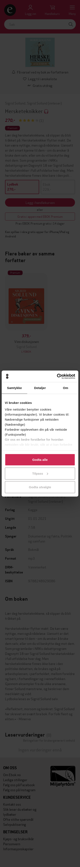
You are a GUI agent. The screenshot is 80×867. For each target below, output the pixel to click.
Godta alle (40, 459)
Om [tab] (65, 388)
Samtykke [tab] (14, 388)
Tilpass (40, 473)
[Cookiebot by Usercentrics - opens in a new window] (57, 376)
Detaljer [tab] (40, 388)
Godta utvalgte (40, 487)
